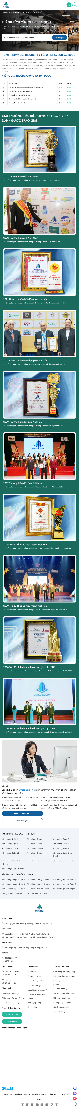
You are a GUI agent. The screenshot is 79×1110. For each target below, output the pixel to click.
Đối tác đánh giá (35, 978)
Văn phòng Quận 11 (10, 846)
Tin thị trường (59, 1004)
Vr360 (39, 1092)
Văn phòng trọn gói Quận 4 (13, 877)
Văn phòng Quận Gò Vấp (63, 853)
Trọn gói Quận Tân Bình (37, 886)
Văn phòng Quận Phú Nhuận (11, 855)
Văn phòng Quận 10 (61, 841)
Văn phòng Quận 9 (10, 841)
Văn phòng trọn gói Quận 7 (64, 877)
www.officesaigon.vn (50, 1106)
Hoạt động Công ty (35, 995)
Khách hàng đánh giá (37, 973)
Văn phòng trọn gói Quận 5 (38, 877)
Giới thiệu (32, 964)
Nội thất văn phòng (61, 991)
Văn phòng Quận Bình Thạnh (62, 847)
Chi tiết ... (70, 87)
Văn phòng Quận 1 (10, 832)
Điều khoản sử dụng (10, 995)
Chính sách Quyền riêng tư (13, 991)
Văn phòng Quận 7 (61, 836)
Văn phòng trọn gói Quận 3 (64, 872)
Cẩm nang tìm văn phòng (64, 964)
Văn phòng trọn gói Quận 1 (13, 872)
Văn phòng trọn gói (39, 1087)
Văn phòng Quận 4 (10, 836)
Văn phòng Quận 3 (61, 832)
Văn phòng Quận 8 (35, 841)
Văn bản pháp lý (60, 981)
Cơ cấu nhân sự (34, 969)
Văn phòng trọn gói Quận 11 (39, 881)
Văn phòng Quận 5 (35, 836)
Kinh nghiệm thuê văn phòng (62, 975)
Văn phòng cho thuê (22, 1087)
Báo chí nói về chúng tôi (38, 983)
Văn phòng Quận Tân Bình (38, 853)
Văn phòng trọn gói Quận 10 (14, 881)
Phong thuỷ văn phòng (63, 995)
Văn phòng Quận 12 (36, 846)
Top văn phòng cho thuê (63, 986)
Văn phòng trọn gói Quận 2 (38, 872)
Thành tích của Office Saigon (37, 989)
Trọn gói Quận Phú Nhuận (13, 886)
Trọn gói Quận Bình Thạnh (64, 881)
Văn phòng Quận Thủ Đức (13, 861)
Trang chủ (8, 1087)
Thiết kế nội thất (68, 1087)
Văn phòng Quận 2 (35, 832)
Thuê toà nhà (54, 1087)
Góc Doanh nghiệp (61, 1000)
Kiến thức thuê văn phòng (64, 969)
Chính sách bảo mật (10, 986)
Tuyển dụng (32, 1000)
